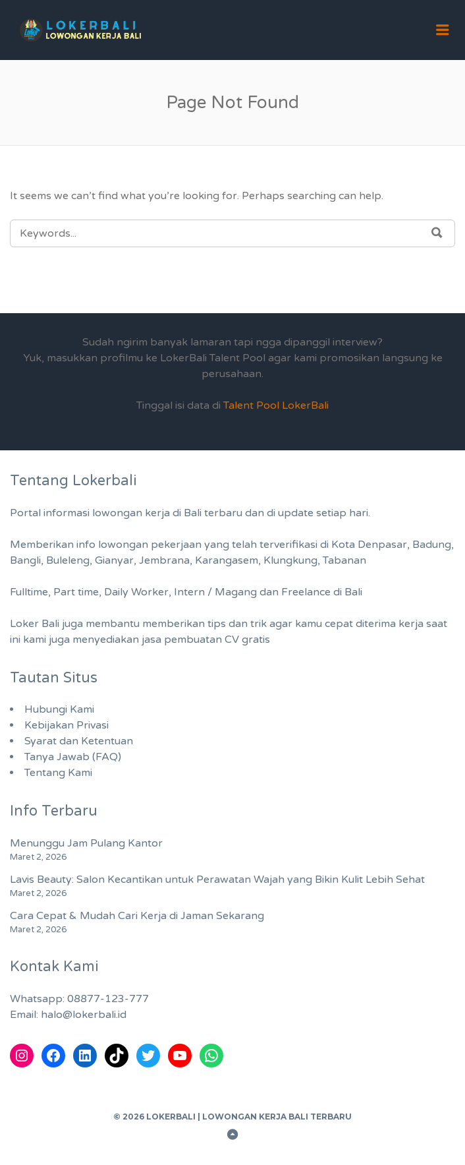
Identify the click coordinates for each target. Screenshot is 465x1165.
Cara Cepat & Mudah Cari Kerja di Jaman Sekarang (137, 915)
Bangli (25, 560)
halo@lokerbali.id (83, 1014)
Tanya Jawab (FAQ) (72, 756)
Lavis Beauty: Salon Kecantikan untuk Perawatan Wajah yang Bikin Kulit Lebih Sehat (217, 879)
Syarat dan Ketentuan (78, 741)
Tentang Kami (58, 772)
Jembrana (164, 560)
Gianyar (114, 560)
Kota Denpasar (369, 544)
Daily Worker (136, 592)
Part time (76, 592)
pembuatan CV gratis (217, 639)
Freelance (306, 592)
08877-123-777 (108, 998)
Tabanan (344, 560)
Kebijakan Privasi (66, 725)
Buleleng (68, 560)
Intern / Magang (215, 592)
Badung (431, 544)
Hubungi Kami (59, 709)
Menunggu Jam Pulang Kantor (86, 843)
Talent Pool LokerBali (276, 405)
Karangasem (226, 560)
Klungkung (290, 560)
